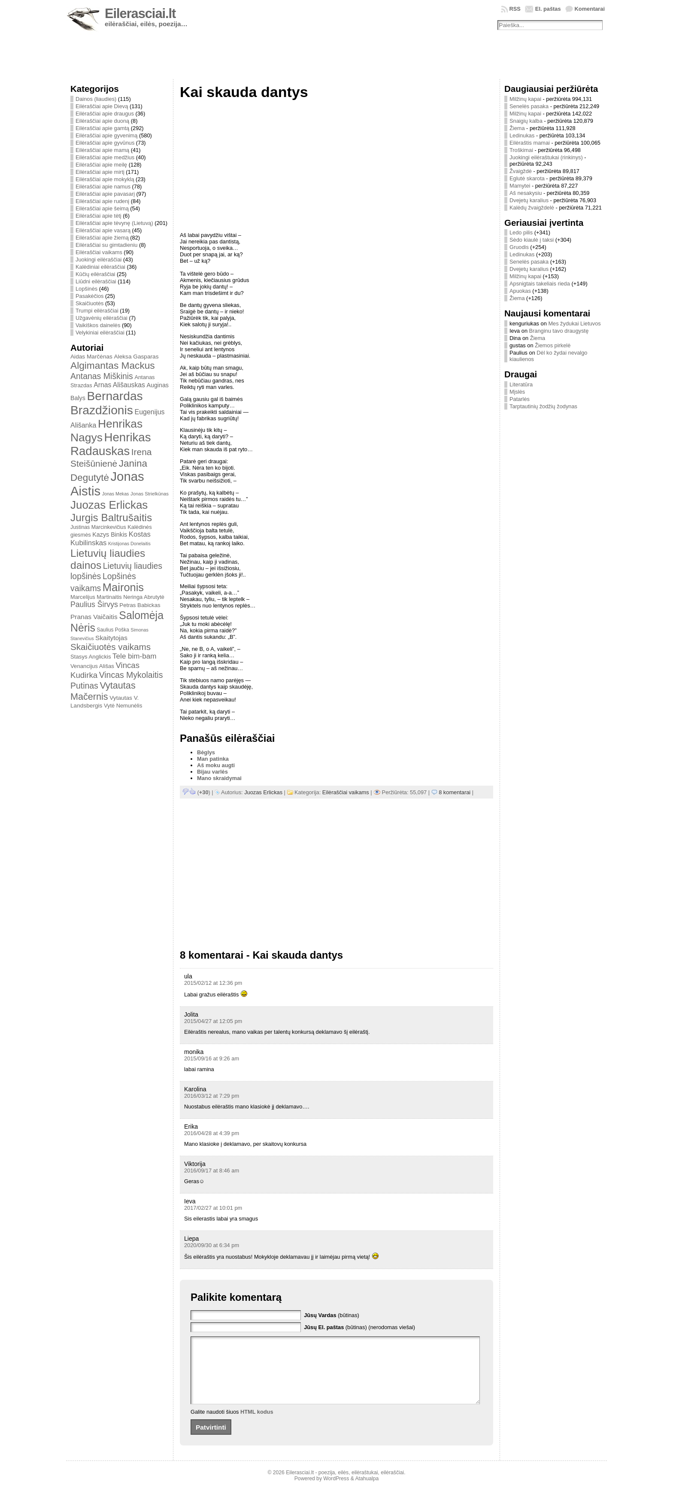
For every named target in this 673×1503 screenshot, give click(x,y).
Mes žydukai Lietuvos (574, 323)
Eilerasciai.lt (140, 13)
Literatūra (521, 384)
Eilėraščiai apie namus (103, 186)
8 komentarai (454, 792)
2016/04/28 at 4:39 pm (211, 1133)
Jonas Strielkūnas (149, 493)
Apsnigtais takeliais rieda (539, 283)
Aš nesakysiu (525, 193)
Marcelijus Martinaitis (96, 597)
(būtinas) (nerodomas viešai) (359, 1327)
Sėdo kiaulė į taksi (531, 240)
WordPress (336, 1491)
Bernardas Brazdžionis (106, 403)
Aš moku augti (216, 765)
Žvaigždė (520, 171)
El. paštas (548, 9)
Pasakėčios (89, 296)
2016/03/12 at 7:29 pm (211, 1096)
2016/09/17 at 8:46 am (211, 1170)
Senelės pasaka (529, 106)
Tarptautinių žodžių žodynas (543, 406)
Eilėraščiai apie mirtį (100, 172)
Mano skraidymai (219, 778)
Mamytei (519, 185)
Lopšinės (86, 288)
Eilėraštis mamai (529, 143)
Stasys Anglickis (90, 656)
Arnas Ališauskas (119, 385)
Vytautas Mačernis (103, 691)
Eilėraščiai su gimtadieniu (106, 245)
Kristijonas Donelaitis (129, 543)
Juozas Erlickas (109, 504)
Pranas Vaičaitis (94, 616)
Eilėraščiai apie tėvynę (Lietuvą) (114, 223)
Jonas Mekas (115, 493)
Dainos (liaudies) (96, 99)
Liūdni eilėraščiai (96, 281)
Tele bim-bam (134, 656)
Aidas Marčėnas (91, 356)
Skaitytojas (111, 637)
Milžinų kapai (525, 99)
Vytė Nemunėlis (123, 705)
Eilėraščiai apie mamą (102, 150)
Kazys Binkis (109, 534)
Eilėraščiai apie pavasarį (105, 194)
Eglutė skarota (527, 178)
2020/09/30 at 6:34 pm (211, 1245)
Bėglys (206, 752)
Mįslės (517, 392)
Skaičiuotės (89, 303)
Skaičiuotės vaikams (110, 647)
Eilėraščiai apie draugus (105, 113)
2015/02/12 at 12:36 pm (213, 983)
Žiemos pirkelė (552, 345)
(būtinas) (331, 1315)
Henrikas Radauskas (110, 444)
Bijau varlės (212, 771)
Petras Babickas (139, 605)
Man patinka (213, 759)
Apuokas (520, 291)
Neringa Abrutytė (143, 597)
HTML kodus (256, 1424)
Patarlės (519, 399)
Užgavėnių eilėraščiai (101, 318)
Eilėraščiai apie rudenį (102, 201)
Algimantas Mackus (112, 365)
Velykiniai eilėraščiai (100, 332)
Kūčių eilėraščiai (95, 274)
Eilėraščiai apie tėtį (98, 216)
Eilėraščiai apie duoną (102, 121)
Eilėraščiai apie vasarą (103, 230)
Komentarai (590, 9)
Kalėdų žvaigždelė (531, 207)
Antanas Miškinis (101, 376)
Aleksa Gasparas (136, 356)
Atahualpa (367, 1491)
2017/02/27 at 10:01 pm (213, 1208)
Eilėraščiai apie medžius (105, 157)
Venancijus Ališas (92, 666)
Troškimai (521, 150)
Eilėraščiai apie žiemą (102, 237)
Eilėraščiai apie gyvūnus (105, 143)
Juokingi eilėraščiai (98, 259)
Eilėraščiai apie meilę (101, 164)
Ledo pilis (521, 232)
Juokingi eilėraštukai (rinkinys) (546, 157)
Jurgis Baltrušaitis (111, 517)
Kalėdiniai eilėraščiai (100, 267)
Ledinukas (521, 135)
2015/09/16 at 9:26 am (211, 1058)
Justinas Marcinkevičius (98, 527)
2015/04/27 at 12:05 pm (213, 1021)
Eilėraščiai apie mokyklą (105, 179)
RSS (515, 9)
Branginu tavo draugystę (559, 331)
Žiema (517, 128)
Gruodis (519, 247)
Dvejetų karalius (529, 200)
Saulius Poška (113, 630)
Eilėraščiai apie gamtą (102, 128)
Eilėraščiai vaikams (99, 252)
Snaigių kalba (526, 121)
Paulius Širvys (94, 604)
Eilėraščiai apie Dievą (102, 106)
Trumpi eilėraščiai (97, 310)
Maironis (123, 587)
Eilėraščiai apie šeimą (102, 208)
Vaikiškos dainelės (98, 325)
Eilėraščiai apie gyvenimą (106, 135)
